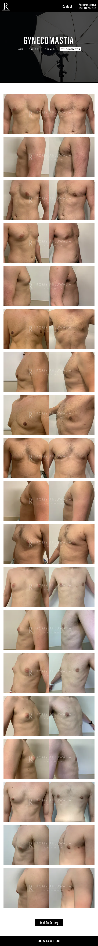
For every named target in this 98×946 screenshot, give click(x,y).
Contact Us (49, 941)
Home (20, 49)
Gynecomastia (71, 49)
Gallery (34, 49)
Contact (67, 6)
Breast (49, 49)
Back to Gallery (49, 922)
